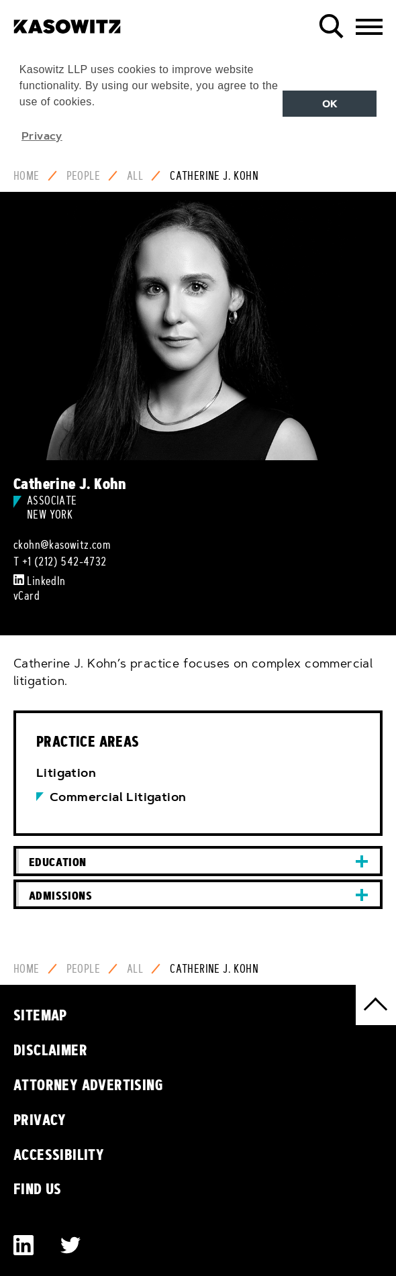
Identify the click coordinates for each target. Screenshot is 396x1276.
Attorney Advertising (88, 1084)
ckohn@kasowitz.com (62, 544)
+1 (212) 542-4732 (64, 561)
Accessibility (58, 1154)
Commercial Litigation (118, 797)
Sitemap (40, 1015)
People (83, 176)
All (135, 176)
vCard (26, 595)
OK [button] (330, 104)
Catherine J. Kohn (214, 176)
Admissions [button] (60, 895)
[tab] (198, 861)
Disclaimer (50, 1050)
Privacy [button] (41, 135)
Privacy (39, 1119)
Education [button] (58, 861)
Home (26, 176)
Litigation (66, 772)
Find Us (37, 1188)
